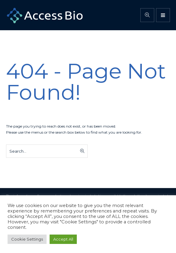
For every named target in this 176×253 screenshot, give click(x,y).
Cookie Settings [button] (27, 239)
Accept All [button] (63, 239)
